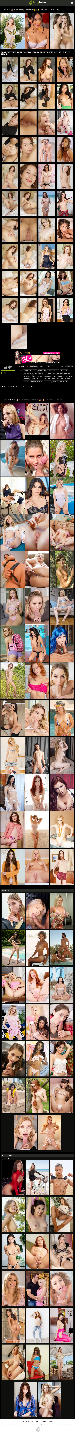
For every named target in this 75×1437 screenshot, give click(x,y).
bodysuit (67, 373)
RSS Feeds (43, 1421)
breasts (60, 379)
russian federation (60, 381)
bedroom (63, 370)
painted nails (36, 379)
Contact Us (26, 1421)
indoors (47, 376)
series (26, 381)
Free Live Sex (30, 10)
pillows (48, 381)
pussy (41, 373)
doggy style (37, 376)
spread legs (28, 373)
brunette (27, 370)
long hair (42, 370)
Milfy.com (54, 10)
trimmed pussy (53, 370)
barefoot (27, 376)
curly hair (46, 379)
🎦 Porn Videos (43, 10)
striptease (68, 376)
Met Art (50, 366)
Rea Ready (33, 366)
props (59, 373)
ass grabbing (50, 373)
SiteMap (50, 1421)
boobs (26, 379)
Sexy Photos (17, 10)
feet (34, 370)
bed (53, 379)
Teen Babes (69, 366)
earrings (68, 379)
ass (36, 373)
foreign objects (36, 381)
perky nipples (57, 376)
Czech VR (59, 400)
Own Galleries (34, 1421)
